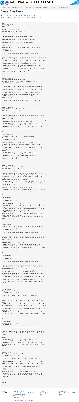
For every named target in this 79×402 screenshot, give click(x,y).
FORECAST (10, 7)
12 (16, 17)
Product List (30, 16)
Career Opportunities (64, 396)
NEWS (53, 7)
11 (15, 17)
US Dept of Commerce (18, 391)
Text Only (21, 16)
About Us (61, 394)
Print (25, 16)
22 (31, 17)
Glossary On (37, 16)
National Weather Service (19, 394)
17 (24, 17)
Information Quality (43, 392)
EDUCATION (45, 7)
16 (22, 17)
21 (30, 17)
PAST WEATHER (19, 7)
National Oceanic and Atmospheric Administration (24, 392)
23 (32, 17)
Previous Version (14, 16)
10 (14, 17)
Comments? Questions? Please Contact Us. (23, 400)
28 (40, 17)
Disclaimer (41, 391)
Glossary (41, 396)
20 (28, 17)
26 (37, 17)
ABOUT (65, 7)
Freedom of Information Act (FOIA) (67, 392)
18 (25, 17)
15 (21, 17)
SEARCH (59, 7)
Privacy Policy (62, 391)
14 (19, 17)
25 (35, 17)
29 (41, 17)
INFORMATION (36, 7)
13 (18, 17)
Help (40, 394)
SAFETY (28, 7)
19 (27, 17)
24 (34, 17)
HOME (4, 7)
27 (38, 17)
